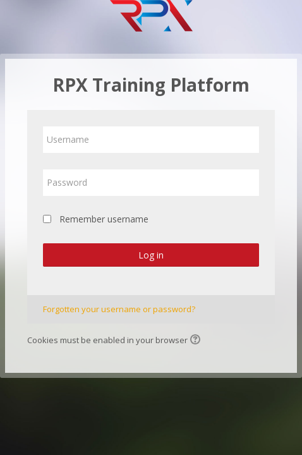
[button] (197, 341)
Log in (151, 255)
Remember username (103, 219)
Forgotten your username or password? (119, 309)
